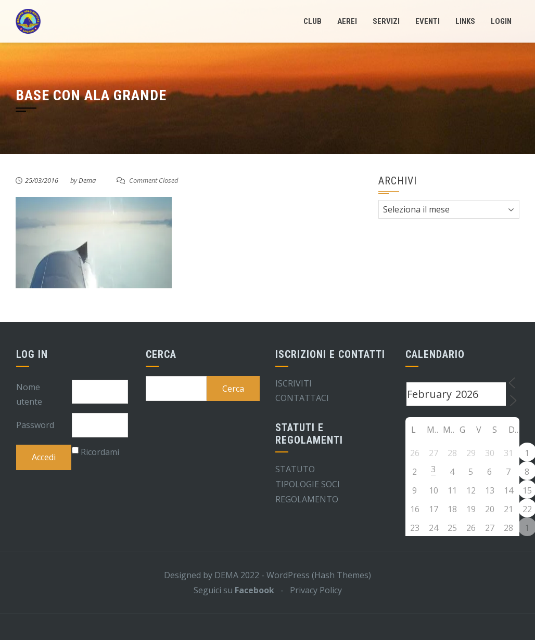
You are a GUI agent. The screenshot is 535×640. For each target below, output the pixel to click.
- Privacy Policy (308, 590)
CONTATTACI (302, 398)
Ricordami (100, 452)
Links (465, 21)
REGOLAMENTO (306, 499)
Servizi (386, 21)
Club (312, 21)
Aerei (347, 21)
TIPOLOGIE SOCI (307, 484)
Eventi (427, 21)
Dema (87, 180)
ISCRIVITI (293, 383)
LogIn (501, 21)
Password (35, 425)
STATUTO (295, 469)
